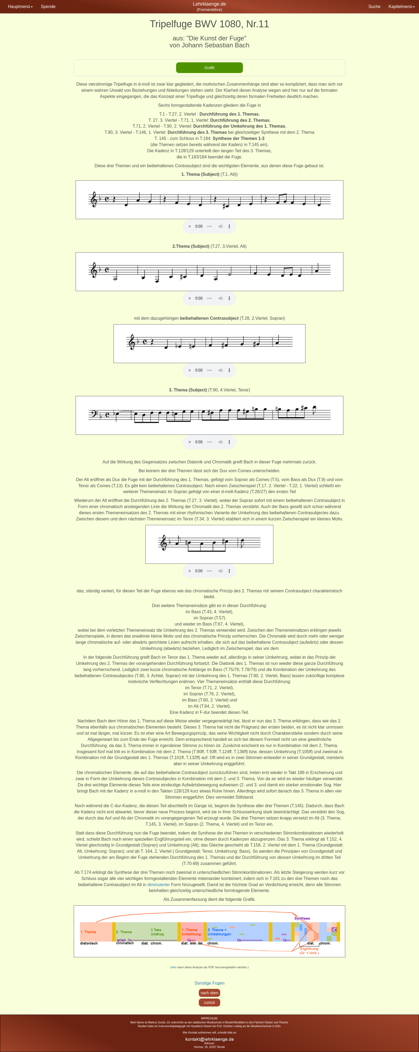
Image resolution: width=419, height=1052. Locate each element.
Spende (48, 6)
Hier (174, 967)
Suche (374, 6)
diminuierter (159, 884)
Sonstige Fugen (209, 983)
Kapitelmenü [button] (402, 6)
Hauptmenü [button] (20, 6)
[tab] (209, 68)
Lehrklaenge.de (209, 4)
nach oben (209, 993)
